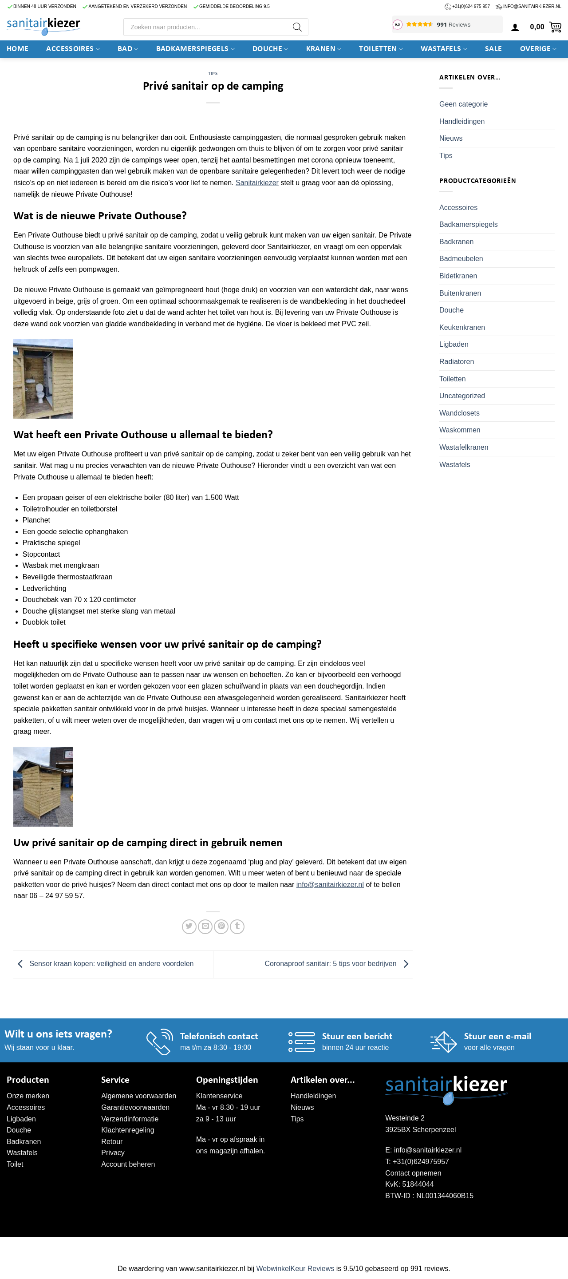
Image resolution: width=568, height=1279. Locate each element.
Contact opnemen (413, 1173)
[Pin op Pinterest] (221, 926)
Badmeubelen (461, 258)
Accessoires (73, 49)
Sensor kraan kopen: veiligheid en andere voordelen (103, 964)
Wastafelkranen (464, 447)
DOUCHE (270, 49)
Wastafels (444, 49)
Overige (538, 49)
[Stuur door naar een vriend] (205, 926)
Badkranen (456, 242)
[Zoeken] (297, 27)
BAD (128, 49)
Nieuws (450, 138)
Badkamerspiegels (195, 49)
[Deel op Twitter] (189, 926)
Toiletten (381, 49)
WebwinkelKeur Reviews (295, 1268)
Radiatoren (456, 361)
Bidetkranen (458, 276)
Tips (212, 73)
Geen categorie (463, 104)
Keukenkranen (462, 327)
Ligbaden (454, 344)
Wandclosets (459, 413)
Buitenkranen (460, 293)
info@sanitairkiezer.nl (532, 6)
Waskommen (460, 430)
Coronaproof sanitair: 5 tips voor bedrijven (339, 964)
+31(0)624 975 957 (471, 6)
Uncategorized (462, 396)
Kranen (324, 49)
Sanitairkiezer (257, 182)
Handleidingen (462, 121)
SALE (493, 49)
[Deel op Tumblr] (237, 926)
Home (17, 49)
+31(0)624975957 (421, 1161)
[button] (515, 27)
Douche (451, 310)
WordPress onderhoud (144, 1246)
